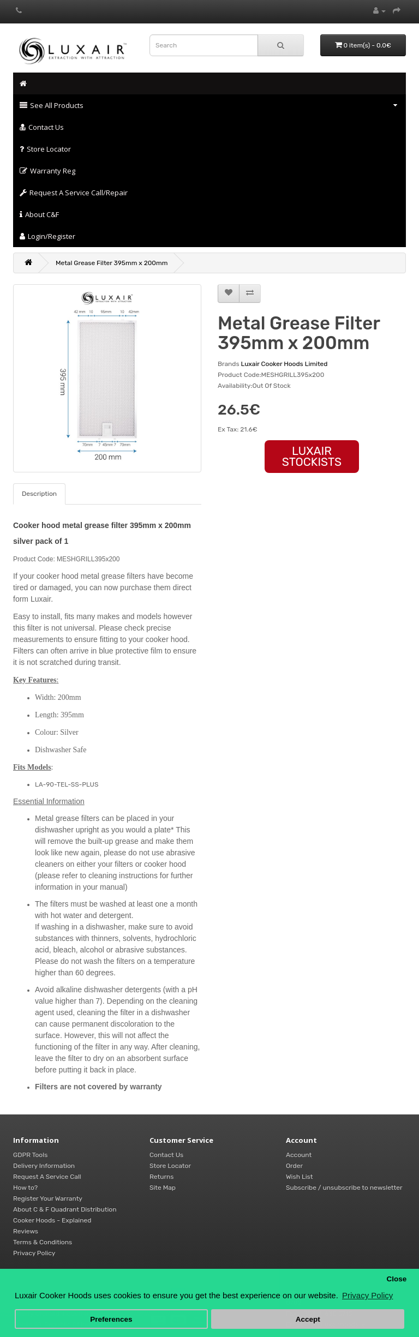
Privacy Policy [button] (367, 1295)
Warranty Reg (47, 171)
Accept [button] (308, 1319)
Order (294, 1166)
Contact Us (42, 127)
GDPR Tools (30, 1155)
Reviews (25, 1231)
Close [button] (396, 1279)
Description (39, 493)
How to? (25, 1187)
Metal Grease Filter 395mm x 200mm (111, 263)
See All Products (209, 105)
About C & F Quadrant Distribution (64, 1209)
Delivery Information (44, 1166)
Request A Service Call (47, 1176)
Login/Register (47, 236)
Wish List (299, 1176)
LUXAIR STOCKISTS (312, 456)
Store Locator (45, 149)
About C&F (39, 214)
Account (299, 1155)
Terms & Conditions (42, 1242)
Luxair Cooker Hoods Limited (284, 364)
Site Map (162, 1187)
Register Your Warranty (47, 1198)
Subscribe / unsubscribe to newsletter (344, 1187)
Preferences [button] (111, 1319)
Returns (161, 1176)
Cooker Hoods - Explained (52, 1220)
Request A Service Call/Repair (74, 192)
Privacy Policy (34, 1253)
